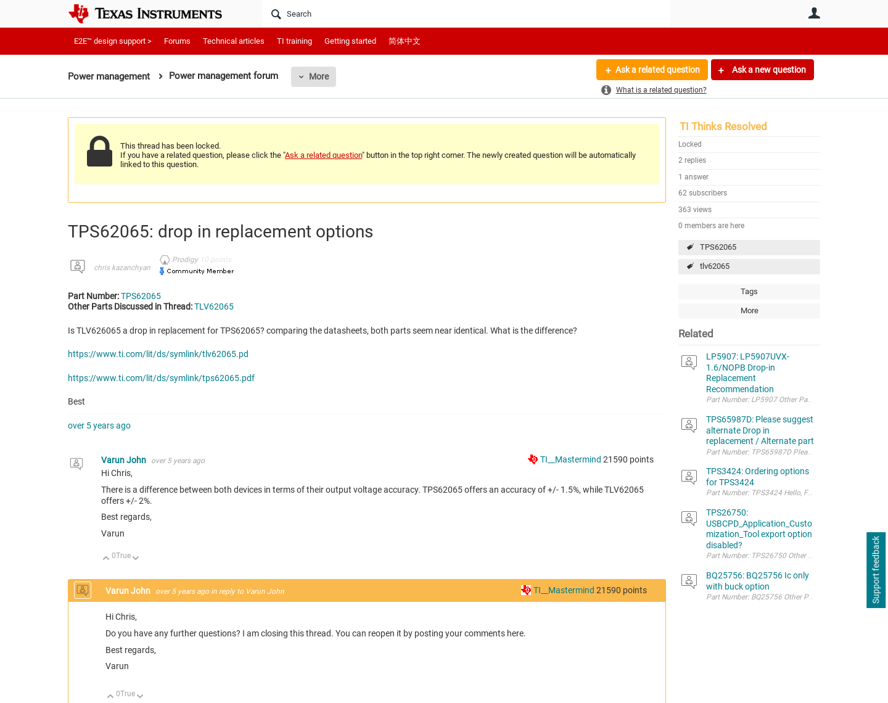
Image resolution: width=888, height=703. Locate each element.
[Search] (466, 13)
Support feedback (876, 570)
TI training (294, 41)
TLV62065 (214, 306)
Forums (177, 41)
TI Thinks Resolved (723, 126)
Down (136, 559)
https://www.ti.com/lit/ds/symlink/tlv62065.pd (158, 354)
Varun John (124, 460)
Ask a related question (657, 70)
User (814, 13)
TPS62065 (718, 247)
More (319, 76)
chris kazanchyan (122, 267)
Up (106, 559)
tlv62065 (715, 266)
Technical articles (234, 41)
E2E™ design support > (113, 41)
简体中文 (404, 41)
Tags (749, 291)
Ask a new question (768, 70)
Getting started (350, 41)
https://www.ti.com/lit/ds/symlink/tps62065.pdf (161, 378)
